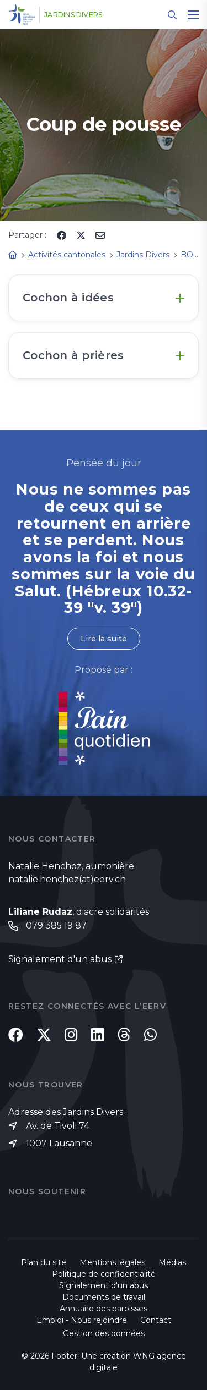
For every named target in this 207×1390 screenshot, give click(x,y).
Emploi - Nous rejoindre (81, 1320)
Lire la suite (104, 639)
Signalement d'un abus (60, 959)
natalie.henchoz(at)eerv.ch (67, 879)
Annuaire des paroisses (103, 1309)
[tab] (103, 298)
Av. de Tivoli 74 (57, 1125)
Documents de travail (103, 1297)
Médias (172, 1262)
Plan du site (43, 1262)
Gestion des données (104, 1333)
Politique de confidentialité (104, 1274)
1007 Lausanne (59, 1143)
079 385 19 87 (56, 925)
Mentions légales (112, 1262)
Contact (155, 1320)
